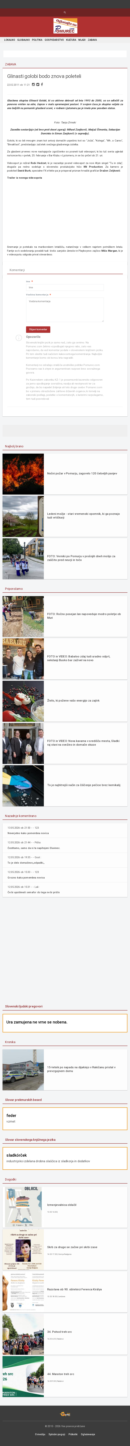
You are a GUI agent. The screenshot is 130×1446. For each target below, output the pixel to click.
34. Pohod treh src (59, 1335)
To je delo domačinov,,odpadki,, (27, 866)
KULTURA (71, 40)
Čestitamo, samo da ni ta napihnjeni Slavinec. (36, 851)
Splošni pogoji (57, 1438)
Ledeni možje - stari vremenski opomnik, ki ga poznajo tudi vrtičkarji (83, 519)
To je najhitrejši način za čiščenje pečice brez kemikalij (84, 788)
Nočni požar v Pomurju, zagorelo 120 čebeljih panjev (82, 477)
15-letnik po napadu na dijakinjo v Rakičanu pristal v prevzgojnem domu (81, 1072)
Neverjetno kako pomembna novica (29, 836)
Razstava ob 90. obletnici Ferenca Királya (74, 1293)
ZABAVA (92, 40)
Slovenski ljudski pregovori (23, 1010)
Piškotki (73, 1438)
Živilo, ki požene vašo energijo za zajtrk (73, 704)
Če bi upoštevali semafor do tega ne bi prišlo (35, 896)
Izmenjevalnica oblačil (62, 1208)
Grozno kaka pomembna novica (27, 881)
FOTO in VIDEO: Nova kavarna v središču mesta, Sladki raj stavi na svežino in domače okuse (83, 746)
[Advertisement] (65, 955)
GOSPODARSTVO (54, 40)
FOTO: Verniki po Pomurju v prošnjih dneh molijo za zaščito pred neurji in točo (81, 561)
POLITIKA (37, 40)
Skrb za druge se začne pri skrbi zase (72, 1250)
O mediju (40, 1438)
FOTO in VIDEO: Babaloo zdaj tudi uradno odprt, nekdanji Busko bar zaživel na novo (78, 661)
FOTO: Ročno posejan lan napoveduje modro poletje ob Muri (84, 619)
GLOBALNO (23, 40)
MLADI (81, 40)
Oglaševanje (88, 1438)
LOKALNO (9, 40)
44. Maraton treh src (60, 1377)
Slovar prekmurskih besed (23, 1103)
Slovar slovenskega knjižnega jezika (30, 1143)
